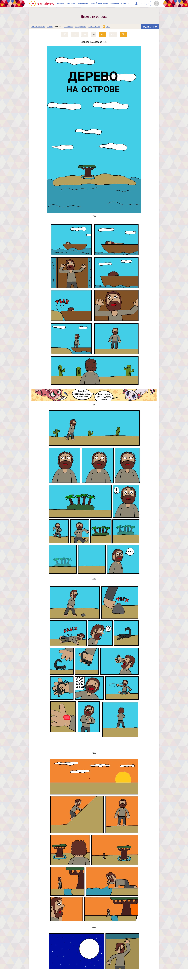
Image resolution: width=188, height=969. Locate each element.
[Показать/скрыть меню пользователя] (156, 3)
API (106, 3)
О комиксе (68, 27)
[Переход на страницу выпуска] (94, 129)
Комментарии (94, 27)
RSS (108, 27)
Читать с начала (38, 27)
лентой (58, 27)
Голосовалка (83, 3)
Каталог (60, 3)
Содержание (80, 27)
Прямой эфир (96, 3)
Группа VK (115, 3)
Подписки (71, 3)
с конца (50, 27)
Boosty (126, 3)
